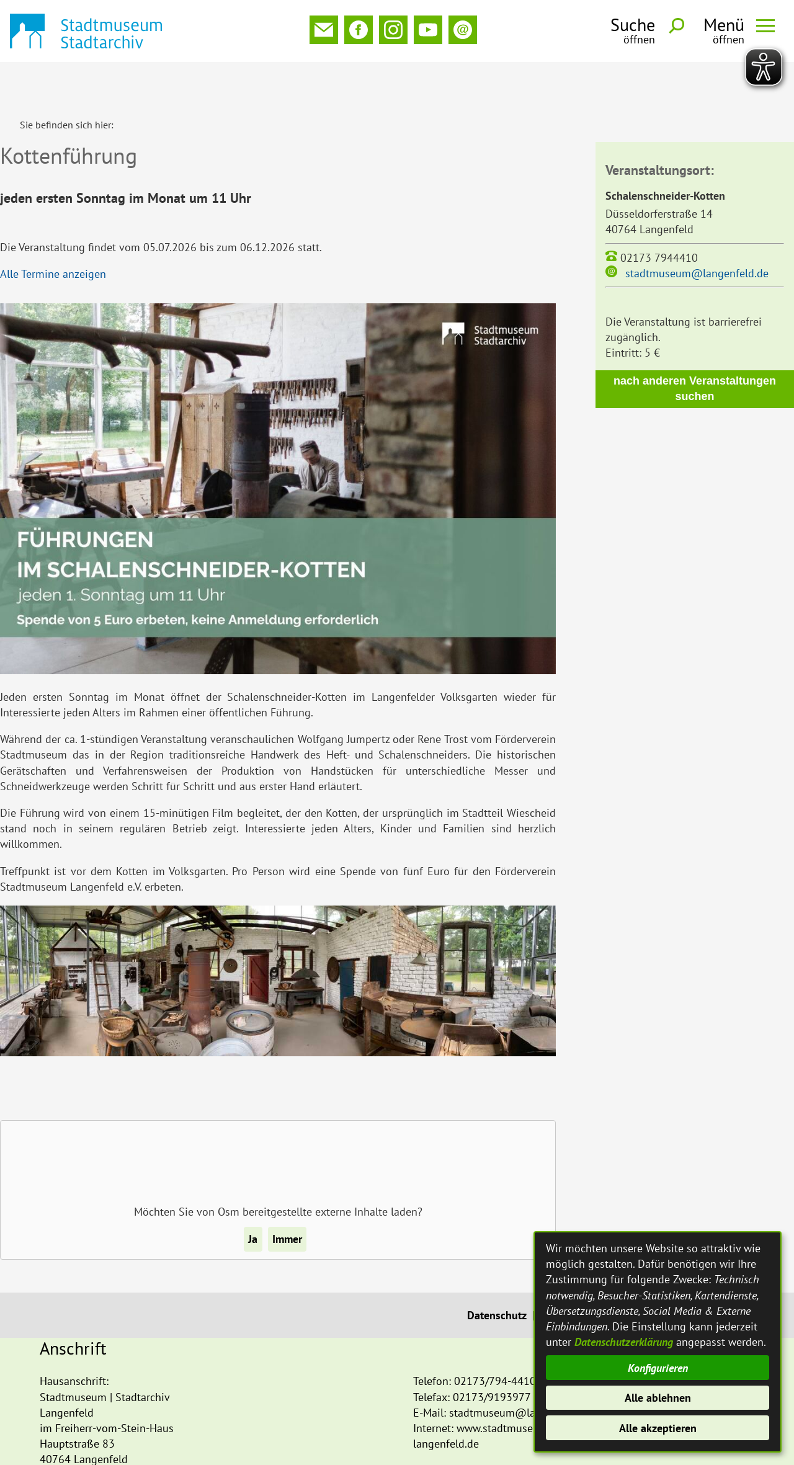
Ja (252, 1198)
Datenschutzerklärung (623, 1342)
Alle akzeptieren (658, 1428)
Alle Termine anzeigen (53, 233)
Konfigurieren (658, 1368)
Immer (287, 1198)
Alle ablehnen (658, 1398)
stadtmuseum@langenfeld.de (697, 232)
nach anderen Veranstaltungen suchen (694, 348)
